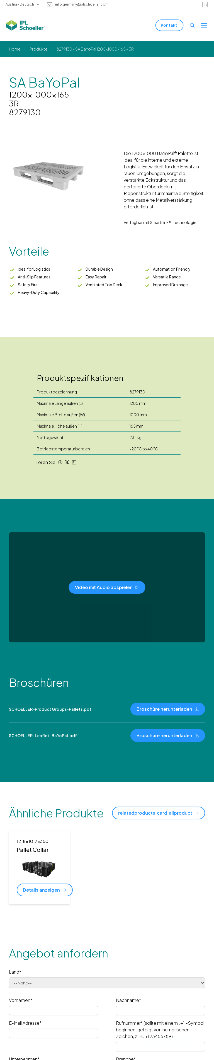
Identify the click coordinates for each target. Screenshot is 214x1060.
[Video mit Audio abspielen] (107, 587)
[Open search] (192, 25)
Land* (15, 972)
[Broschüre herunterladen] (167, 709)
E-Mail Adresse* (25, 1023)
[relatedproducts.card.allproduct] (158, 813)
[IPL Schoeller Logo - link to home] (25, 25)
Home (15, 48)
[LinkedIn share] (74, 462)
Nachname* (128, 1000)
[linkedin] (205, 4)
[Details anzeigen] (45, 890)
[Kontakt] (169, 25)
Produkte (39, 48)
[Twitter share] (67, 462)
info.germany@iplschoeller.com (81, 4)
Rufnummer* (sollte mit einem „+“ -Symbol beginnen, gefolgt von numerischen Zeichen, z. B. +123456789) (160, 1029)
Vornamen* (20, 1000)
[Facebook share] (60, 462)
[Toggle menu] (204, 25)
